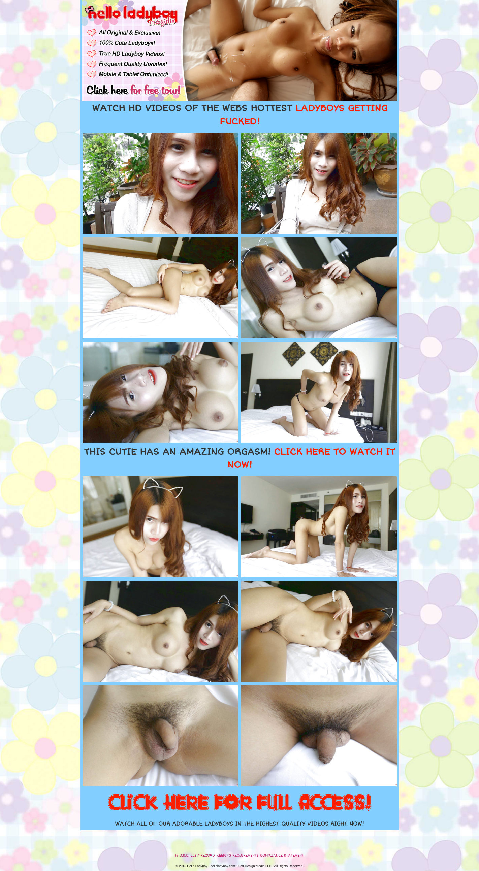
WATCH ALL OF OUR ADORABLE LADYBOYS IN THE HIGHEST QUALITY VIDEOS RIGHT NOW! (239, 823)
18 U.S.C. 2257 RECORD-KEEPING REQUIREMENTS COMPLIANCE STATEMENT (239, 855)
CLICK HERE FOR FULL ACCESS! (239, 803)
